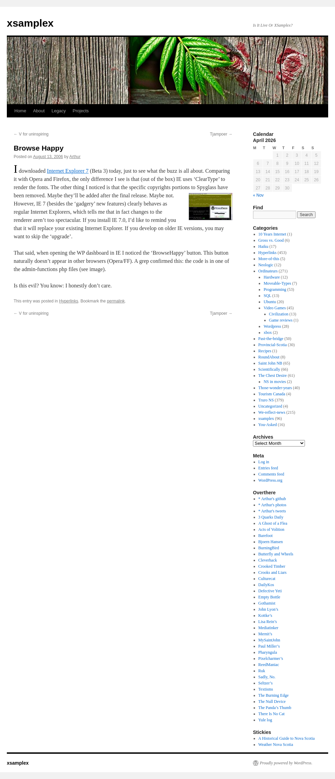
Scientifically (269, 369)
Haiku (263, 246)
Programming (275, 289)
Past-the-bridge (270, 338)
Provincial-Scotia (272, 344)
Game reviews (281, 320)
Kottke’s (265, 615)
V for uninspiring (31, 134)
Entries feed (268, 468)
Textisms (265, 689)
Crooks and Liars (272, 572)
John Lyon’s (268, 609)
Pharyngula (267, 652)
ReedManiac (268, 664)
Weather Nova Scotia (275, 744)
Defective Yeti (270, 591)
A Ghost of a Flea (272, 523)
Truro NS (266, 400)
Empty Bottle (269, 597)
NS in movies (275, 381)
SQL (267, 295)
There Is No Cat (271, 713)
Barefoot (265, 535)
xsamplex (30, 23)
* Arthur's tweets (272, 511)
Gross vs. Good (271, 240)
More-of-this (268, 258)
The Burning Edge (273, 695)
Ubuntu (270, 301)
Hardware (272, 277)
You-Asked (267, 424)
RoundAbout (269, 357)
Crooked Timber (271, 566)
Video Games (275, 308)
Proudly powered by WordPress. (286, 763)
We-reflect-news (271, 412)
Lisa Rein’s (267, 621)
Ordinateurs (268, 271)
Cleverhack (267, 560)
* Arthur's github (272, 498)
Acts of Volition (271, 529)
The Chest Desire (272, 375)
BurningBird (268, 548)
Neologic (265, 265)
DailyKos (266, 584)
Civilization (279, 314)
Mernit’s (265, 634)
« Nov (258, 195)
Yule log (265, 720)
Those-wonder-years (275, 387)
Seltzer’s (265, 683)
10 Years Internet (272, 234)
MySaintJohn (269, 640)
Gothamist (267, 603)
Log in (263, 461)
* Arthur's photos (272, 504)
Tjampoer (221, 134)
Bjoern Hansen (270, 541)
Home (20, 110)
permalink (116, 301)
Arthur (75, 156)
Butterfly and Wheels (275, 554)
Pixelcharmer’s (270, 658)
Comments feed (271, 474)
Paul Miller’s (269, 646)
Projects (81, 110)
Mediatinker (268, 627)
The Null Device (272, 701)
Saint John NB (270, 363)
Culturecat (267, 578)
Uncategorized (270, 406)
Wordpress (272, 326)
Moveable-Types (277, 283)
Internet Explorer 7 (68, 171)
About (39, 110)
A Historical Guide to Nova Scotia (286, 738)
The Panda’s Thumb (274, 707)
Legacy (59, 110)
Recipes (264, 351)
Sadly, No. (267, 677)
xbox (268, 332)
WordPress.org (270, 480)
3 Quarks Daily (270, 517)
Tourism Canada (271, 394)
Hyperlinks (68, 301)
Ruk (261, 670)
